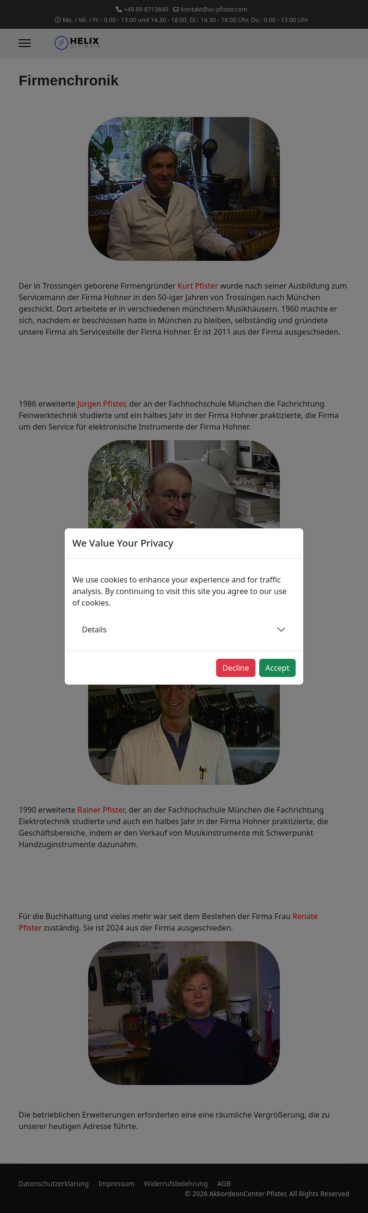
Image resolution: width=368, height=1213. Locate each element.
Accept (277, 668)
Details (94, 629)
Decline (235, 668)
